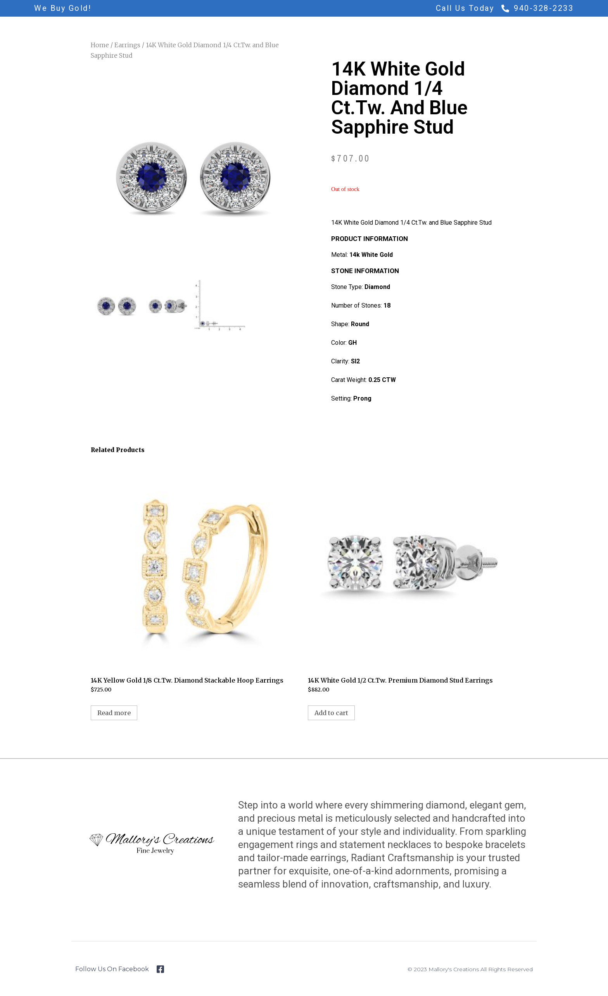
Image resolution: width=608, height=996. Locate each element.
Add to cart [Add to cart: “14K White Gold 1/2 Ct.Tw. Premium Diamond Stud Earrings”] (331, 713)
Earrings (127, 45)
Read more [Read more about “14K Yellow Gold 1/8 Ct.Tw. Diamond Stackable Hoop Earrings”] (114, 713)
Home (100, 45)
